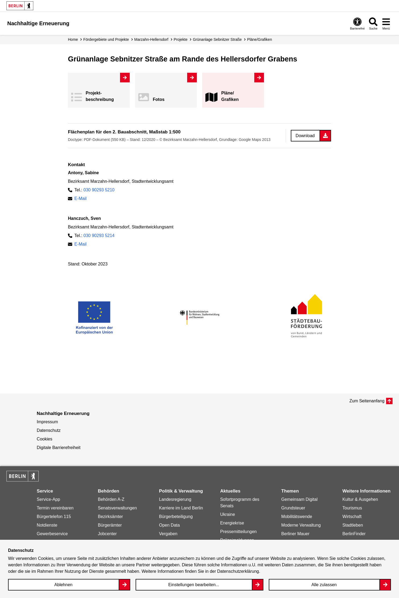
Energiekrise (232, 523)
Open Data (169, 525)
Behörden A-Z (111, 499)
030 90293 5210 (99, 190)
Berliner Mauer (295, 533)
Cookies (44, 439)
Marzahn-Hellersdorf (151, 39)
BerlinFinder (353, 533)
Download (305, 135)
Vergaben (168, 533)
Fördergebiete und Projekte (106, 39)
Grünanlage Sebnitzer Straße (217, 39)
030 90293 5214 (99, 235)
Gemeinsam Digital (299, 499)
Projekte (180, 39)
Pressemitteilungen (238, 531)
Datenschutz (49, 430)
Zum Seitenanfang (367, 401)
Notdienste (47, 525)
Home (73, 39)
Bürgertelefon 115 (54, 516)
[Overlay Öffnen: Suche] (373, 23)
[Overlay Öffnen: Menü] (386, 23)
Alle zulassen (324, 584)
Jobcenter (107, 533)
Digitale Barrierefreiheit (59, 447)
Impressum (47, 422)
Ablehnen (63, 584)
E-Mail (80, 198)
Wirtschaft (351, 516)
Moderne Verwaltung (301, 525)
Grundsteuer (293, 508)
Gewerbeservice (52, 533)
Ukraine (227, 514)
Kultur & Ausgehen (360, 499)
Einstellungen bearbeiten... (193, 584)
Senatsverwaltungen (117, 508)
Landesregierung (175, 499)
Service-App (48, 499)
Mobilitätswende (296, 516)
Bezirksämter (110, 516)
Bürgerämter (110, 525)
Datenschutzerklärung (238, 571)
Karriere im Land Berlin (181, 508)
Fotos (159, 99)
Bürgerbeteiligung (176, 516)
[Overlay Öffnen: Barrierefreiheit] (357, 23)
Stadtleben (352, 525)
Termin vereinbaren (55, 508)
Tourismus (352, 508)
